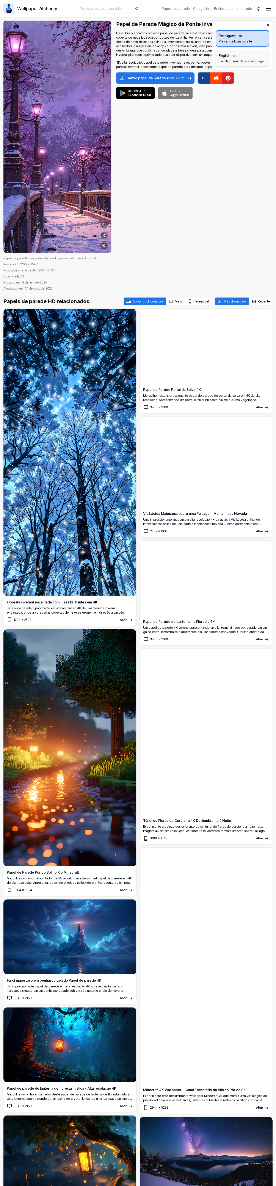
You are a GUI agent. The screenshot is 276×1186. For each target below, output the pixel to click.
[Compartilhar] (257, 8)
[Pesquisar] (137, 8)
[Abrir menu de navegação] (268, 8)
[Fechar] (268, 25)
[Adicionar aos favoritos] (104, 225)
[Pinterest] (228, 78)
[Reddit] (216, 78)
